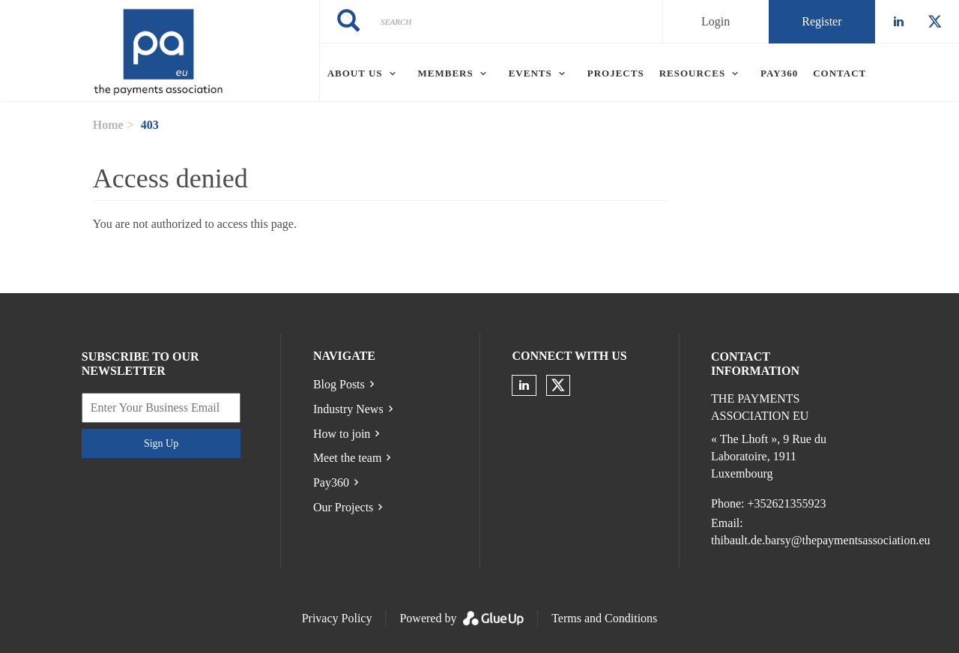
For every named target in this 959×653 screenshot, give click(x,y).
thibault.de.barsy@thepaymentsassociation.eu (820, 540)
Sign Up (161, 443)
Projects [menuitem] (615, 73)
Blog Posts (339, 384)
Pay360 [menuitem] (779, 73)
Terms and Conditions (604, 618)
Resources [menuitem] (692, 73)
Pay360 (331, 482)
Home (108, 124)
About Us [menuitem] (355, 73)
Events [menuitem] (530, 73)
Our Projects (343, 507)
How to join (341, 433)
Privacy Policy (337, 618)
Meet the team (347, 457)
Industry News (348, 409)
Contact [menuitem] (839, 73)
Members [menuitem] (446, 73)
